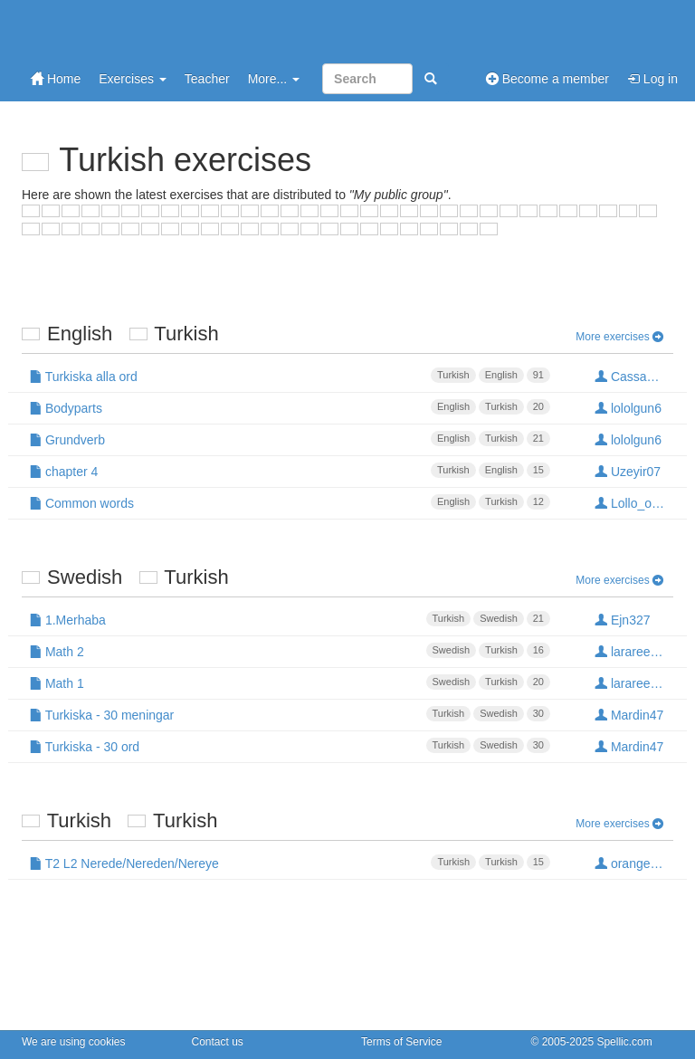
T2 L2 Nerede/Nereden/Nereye (289, 862)
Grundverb (289, 439)
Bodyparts (289, 407)
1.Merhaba (289, 619)
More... (274, 79)
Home (56, 79)
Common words (289, 502)
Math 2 (289, 651)
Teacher (207, 79)
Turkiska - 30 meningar (289, 714)
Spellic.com (624, 1041)
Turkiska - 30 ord (289, 746)
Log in (652, 79)
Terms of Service (401, 1041)
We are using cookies (74, 1041)
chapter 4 (289, 471)
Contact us (217, 1041)
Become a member (547, 79)
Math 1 (289, 682)
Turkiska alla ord (289, 375)
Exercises (133, 79)
